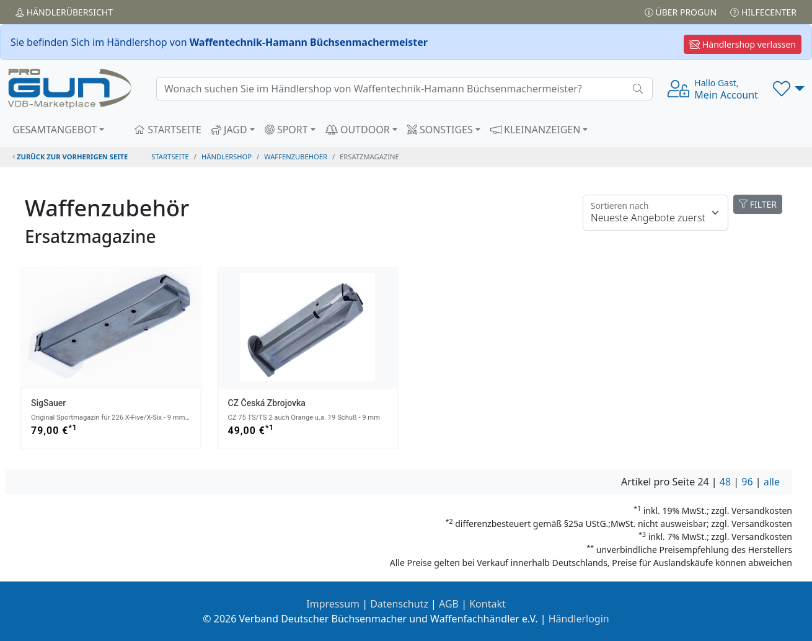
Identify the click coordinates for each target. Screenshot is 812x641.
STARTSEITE (167, 129)
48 (725, 481)
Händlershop (226, 156)
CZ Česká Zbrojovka (267, 403)
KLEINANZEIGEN (535, 129)
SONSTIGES (440, 129)
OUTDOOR (357, 129)
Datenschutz (399, 604)
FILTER (758, 204)
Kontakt (487, 604)
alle (772, 481)
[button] (789, 88)
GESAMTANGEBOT (54, 129)
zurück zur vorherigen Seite (70, 156)
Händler (64, 12)
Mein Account (726, 89)
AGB (449, 604)
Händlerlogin (579, 619)
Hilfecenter (763, 12)
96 (746, 481)
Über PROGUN (681, 12)
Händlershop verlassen (742, 44)
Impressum (333, 604)
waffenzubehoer (295, 156)
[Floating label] (655, 213)
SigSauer (48, 403)
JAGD (229, 129)
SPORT (286, 129)
